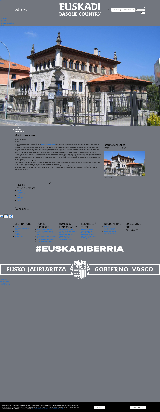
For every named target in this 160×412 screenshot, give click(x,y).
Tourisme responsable (110, 233)
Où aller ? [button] (4, 18)
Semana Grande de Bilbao (66, 229)
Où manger (20, 192)
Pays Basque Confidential (88, 236)
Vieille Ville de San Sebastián (45, 241)
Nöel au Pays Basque (64, 236)
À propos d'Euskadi (109, 229)
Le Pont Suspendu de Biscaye (45, 231)
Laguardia (17, 231)
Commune (18, 129)
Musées (19, 200)
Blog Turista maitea (109, 228)
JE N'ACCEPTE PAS (137, 407)
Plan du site (3, 279)
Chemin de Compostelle (48, 144)
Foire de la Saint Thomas (66, 238)
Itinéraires (20, 197)
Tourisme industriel (86, 231)
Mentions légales (5, 285)
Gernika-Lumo (19, 236)
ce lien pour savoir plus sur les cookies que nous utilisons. (48, 409)
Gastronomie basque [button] (7, 22)
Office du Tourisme (22, 194)
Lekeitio (17, 229)
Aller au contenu (4, 1)
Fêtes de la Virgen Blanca (66, 234)
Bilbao (16, 226)
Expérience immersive (110, 231)
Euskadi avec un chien (87, 229)
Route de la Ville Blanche (88, 233)
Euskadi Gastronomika (87, 234)
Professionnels (4, 281)
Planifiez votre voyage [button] (7, 23)
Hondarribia (18, 235)
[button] (144, 6)
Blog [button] (2, 25)
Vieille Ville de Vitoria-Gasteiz (45, 239)
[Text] (123, 10)
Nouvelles (106, 226)
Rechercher (140, 10)
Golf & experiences (86, 238)
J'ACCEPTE (99, 407)
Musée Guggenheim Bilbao (44, 229)
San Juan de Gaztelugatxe (22, 228)
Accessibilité (3, 283)
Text (109, 10)
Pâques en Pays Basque (65, 239)
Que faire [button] (3, 20)
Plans (18, 195)
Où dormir (19, 190)
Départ (17, 128)
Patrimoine (20, 199)
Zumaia (17, 233)
